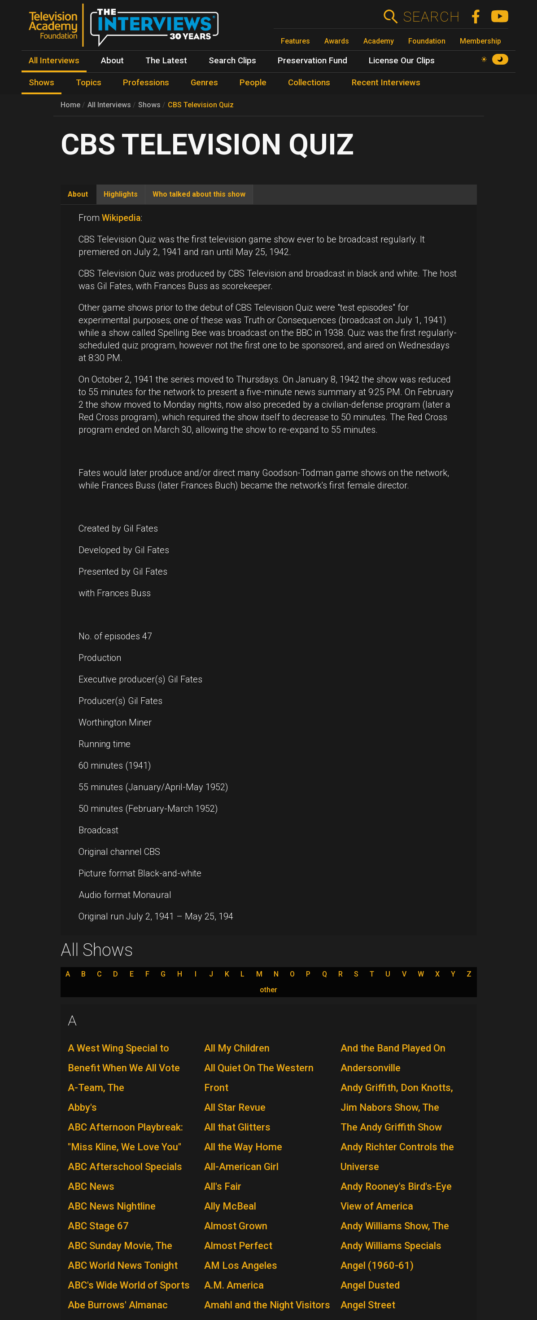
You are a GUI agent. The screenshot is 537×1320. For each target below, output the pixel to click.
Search (431, 16)
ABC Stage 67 (98, 1226)
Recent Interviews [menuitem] (386, 83)
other (268, 990)
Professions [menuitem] (146, 83)
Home (70, 105)
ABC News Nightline (112, 1206)
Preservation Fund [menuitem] (312, 61)
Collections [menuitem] (309, 83)
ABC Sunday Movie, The (120, 1245)
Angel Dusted (370, 1285)
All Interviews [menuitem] (54, 61)
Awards (336, 41)
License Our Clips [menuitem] (402, 61)
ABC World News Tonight (123, 1265)
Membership (480, 41)
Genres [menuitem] (204, 83)
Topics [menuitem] (88, 83)
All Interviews (109, 105)
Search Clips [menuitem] (232, 61)
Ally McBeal (230, 1206)
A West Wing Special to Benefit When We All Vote (124, 1058)
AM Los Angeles (240, 1265)
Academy (378, 41)
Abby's (82, 1107)
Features (295, 41)
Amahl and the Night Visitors (267, 1305)
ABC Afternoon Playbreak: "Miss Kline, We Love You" (125, 1137)
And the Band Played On (393, 1048)
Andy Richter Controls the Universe (397, 1156)
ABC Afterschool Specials (125, 1166)
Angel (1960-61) (377, 1265)
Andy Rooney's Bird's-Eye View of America (396, 1196)
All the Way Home (243, 1147)
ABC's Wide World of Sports (129, 1285)
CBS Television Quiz (201, 105)
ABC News (91, 1186)
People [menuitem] (253, 83)
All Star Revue (235, 1107)
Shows (149, 105)
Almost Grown (235, 1226)
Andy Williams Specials (391, 1245)
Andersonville (371, 1068)
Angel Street (368, 1305)
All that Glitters (237, 1127)
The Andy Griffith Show (391, 1127)
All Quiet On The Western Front (259, 1077)
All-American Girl (241, 1166)
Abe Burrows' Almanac (118, 1305)
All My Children (237, 1048)
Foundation (426, 41)
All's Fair (222, 1186)
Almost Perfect (238, 1245)
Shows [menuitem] (41, 83)
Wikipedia (121, 217)
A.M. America (234, 1285)
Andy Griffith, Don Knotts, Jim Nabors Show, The (397, 1097)
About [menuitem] (112, 61)
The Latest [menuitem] (166, 61)
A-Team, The (96, 1087)
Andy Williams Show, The (395, 1226)
